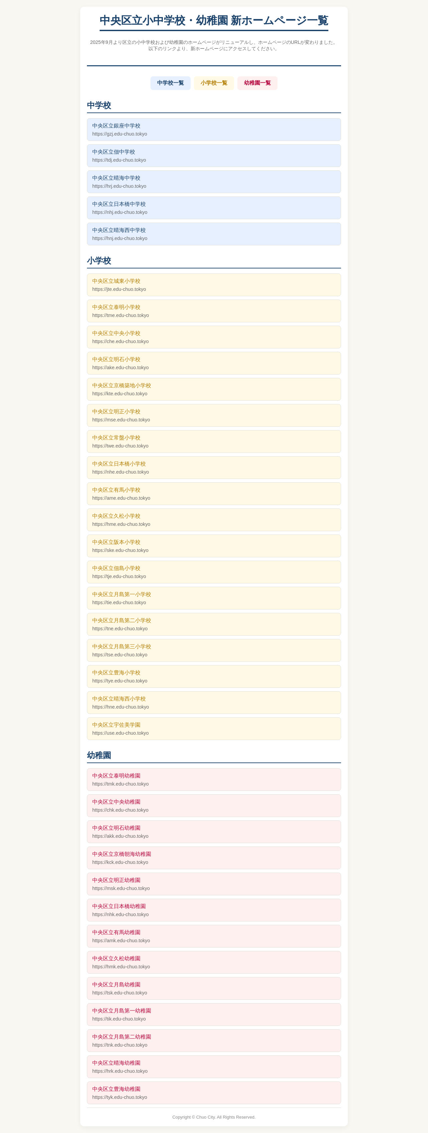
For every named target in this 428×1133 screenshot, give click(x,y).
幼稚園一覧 (257, 83)
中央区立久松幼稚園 (214, 962)
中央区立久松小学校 (214, 520)
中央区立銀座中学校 (214, 130)
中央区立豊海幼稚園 (214, 1093)
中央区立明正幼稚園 (214, 884)
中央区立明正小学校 (214, 415)
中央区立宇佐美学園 (214, 729)
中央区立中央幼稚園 (214, 806)
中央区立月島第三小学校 (214, 650)
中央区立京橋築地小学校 (214, 389)
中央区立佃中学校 (214, 156)
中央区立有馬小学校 (214, 494)
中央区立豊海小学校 (214, 676)
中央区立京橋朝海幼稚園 (214, 858)
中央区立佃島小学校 (214, 572)
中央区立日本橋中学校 (214, 208)
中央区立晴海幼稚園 (214, 1067)
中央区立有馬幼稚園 (214, 936)
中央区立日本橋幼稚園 (214, 910)
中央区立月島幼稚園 (214, 988)
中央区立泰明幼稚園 (214, 780)
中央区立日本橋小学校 (214, 468)
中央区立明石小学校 (214, 363)
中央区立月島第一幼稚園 (214, 1015)
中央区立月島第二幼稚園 (214, 1041)
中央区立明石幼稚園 (214, 832)
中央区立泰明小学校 (214, 311)
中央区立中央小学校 (214, 337)
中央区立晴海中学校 (214, 182)
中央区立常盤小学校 (214, 442)
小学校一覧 (214, 83)
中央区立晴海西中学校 (214, 234)
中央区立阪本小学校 (214, 546)
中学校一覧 (170, 83)
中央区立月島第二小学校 (214, 624)
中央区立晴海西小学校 (214, 703)
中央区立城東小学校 (214, 285)
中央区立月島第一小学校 (214, 598)
